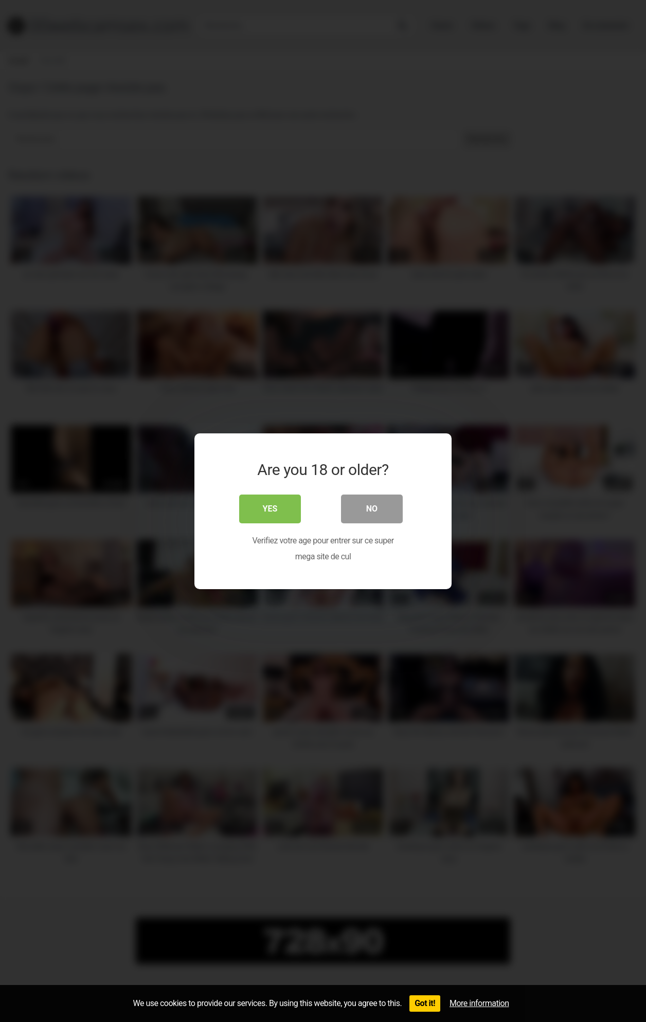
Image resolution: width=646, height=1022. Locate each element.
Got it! (425, 1003)
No (372, 508)
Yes (270, 508)
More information (479, 1003)
